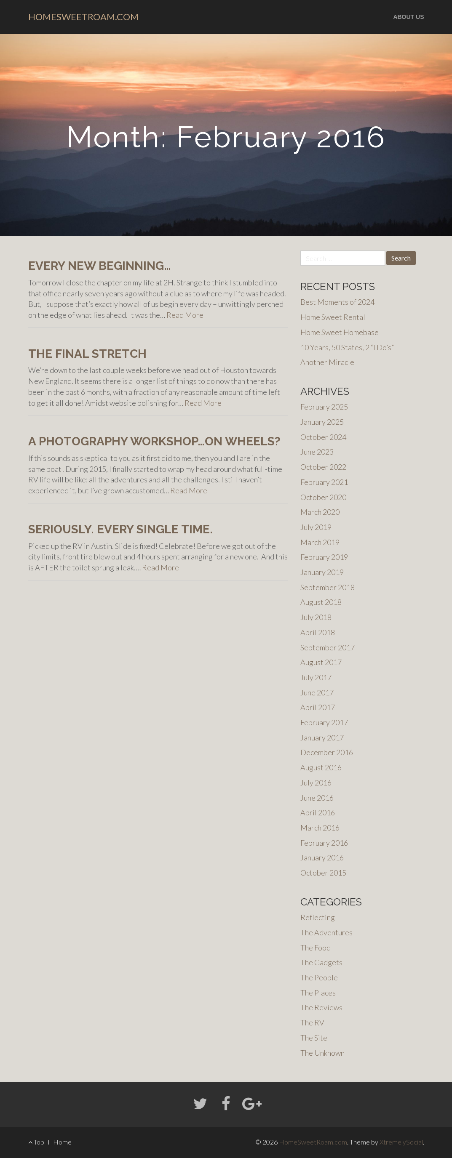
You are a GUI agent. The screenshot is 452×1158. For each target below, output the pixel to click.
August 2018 (321, 602)
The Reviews (321, 1007)
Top (36, 1142)
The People (319, 977)
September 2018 (327, 587)
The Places (318, 992)
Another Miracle (327, 362)
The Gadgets (321, 962)
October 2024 (323, 437)
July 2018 (316, 617)
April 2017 (317, 707)
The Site (313, 1037)
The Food (315, 947)
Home (62, 1142)
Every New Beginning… (99, 266)
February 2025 (324, 406)
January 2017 (322, 737)
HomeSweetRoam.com (83, 16)
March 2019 (320, 542)
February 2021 (324, 482)
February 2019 (324, 557)
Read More (184, 314)
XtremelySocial (401, 1142)
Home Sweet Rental (332, 317)
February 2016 (324, 842)
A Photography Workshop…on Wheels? (154, 441)
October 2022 (323, 466)
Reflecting (317, 917)
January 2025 (322, 421)
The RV (312, 1022)
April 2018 (317, 632)
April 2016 (317, 812)
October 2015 (323, 872)
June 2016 (317, 797)
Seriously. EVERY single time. (120, 529)
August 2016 (321, 767)
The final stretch (87, 354)
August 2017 (321, 662)
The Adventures (326, 932)
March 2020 (320, 511)
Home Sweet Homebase (339, 332)
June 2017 (317, 692)
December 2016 (326, 752)
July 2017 (316, 677)
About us (408, 16)
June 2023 (317, 451)
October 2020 (323, 497)
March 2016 (320, 827)
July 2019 (316, 527)
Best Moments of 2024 (337, 301)
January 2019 (322, 572)
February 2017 (324, 722)
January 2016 (322, 857)
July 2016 (316, 782)
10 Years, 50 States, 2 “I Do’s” (347, 347)
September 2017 (327, 647)
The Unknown (322, 1052)
